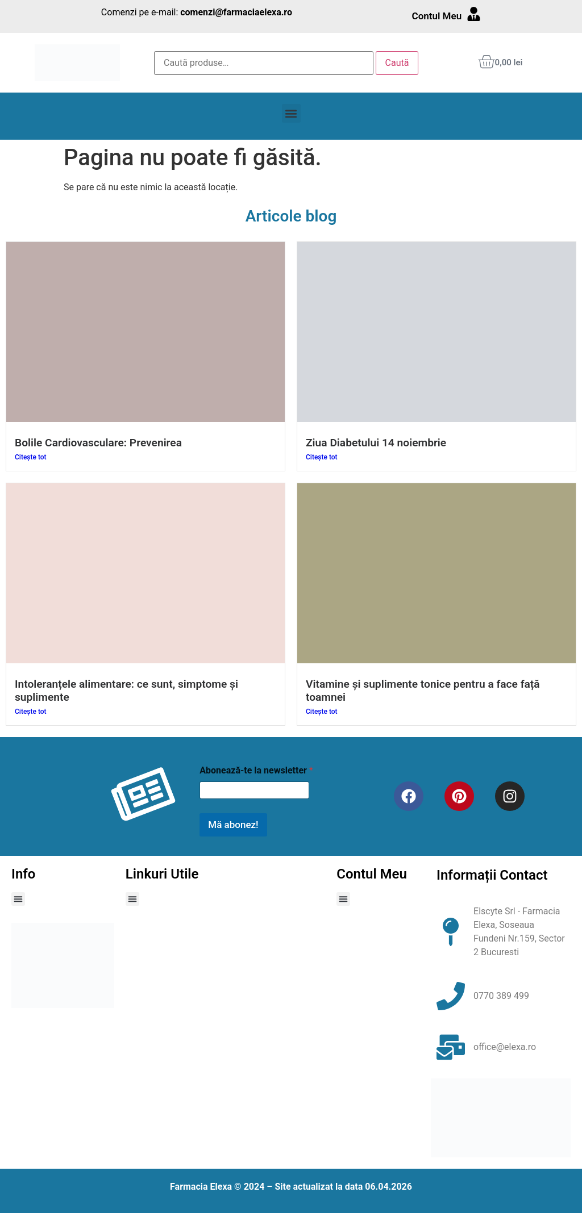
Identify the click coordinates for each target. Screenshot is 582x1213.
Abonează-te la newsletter (256, 770)
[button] (291, 113)
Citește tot (31, 457)
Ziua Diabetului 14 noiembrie (376, 442)
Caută (397, 62)
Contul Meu (437, 16)
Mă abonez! (233, 824)
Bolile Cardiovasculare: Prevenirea (98, 442)
